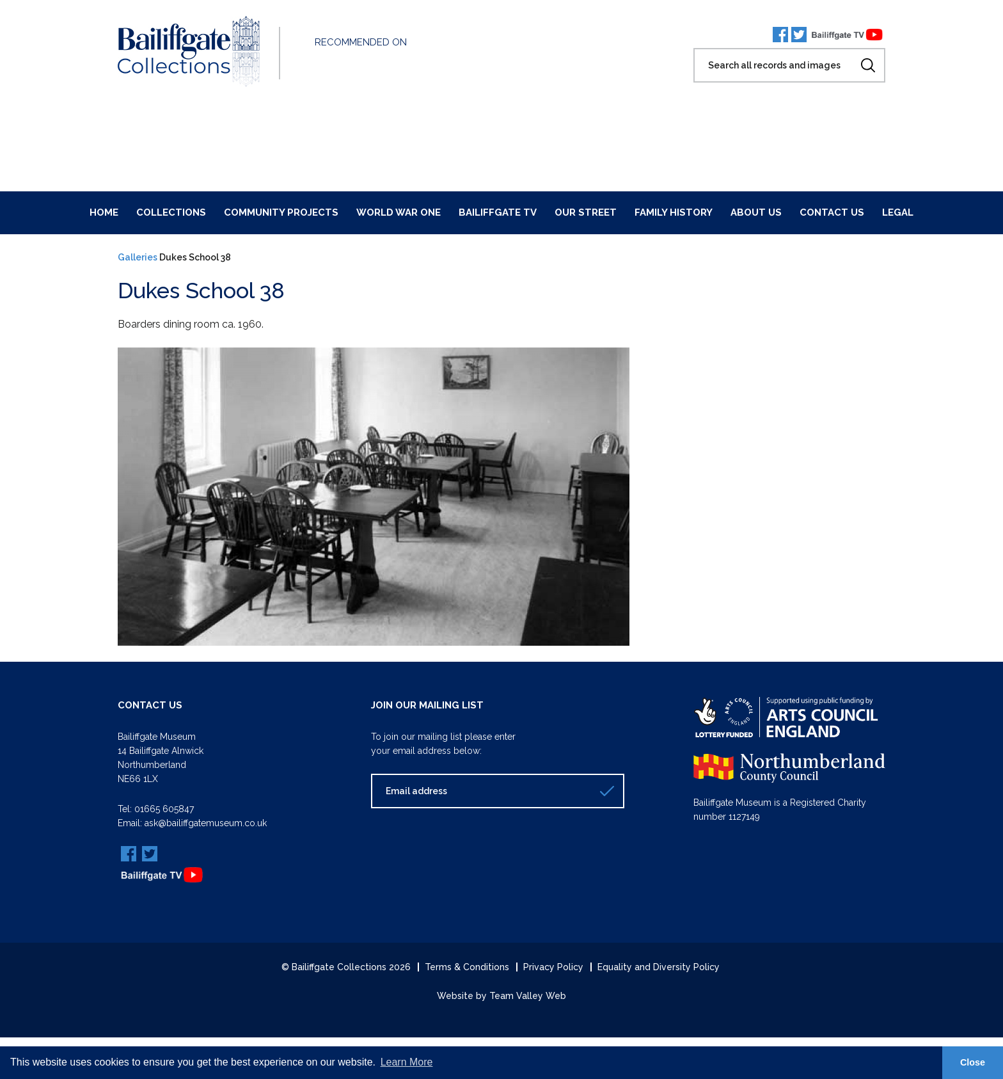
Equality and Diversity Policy (658, 967)
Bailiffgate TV (498, 212)
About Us (756, 212)
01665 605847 (164, 809)
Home (104, 212)
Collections (171, 212)
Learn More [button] (407, 1062)
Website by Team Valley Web (501, 996)
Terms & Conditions (467, 967)
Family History (674, 212)
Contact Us (832, 212)
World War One (398, 212)
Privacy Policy (553, 967)
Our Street (586, 212)
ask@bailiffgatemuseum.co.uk (206, 823)
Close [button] (972, 1062)
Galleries (137, 257)
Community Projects (281, 212)
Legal (897, 212)
